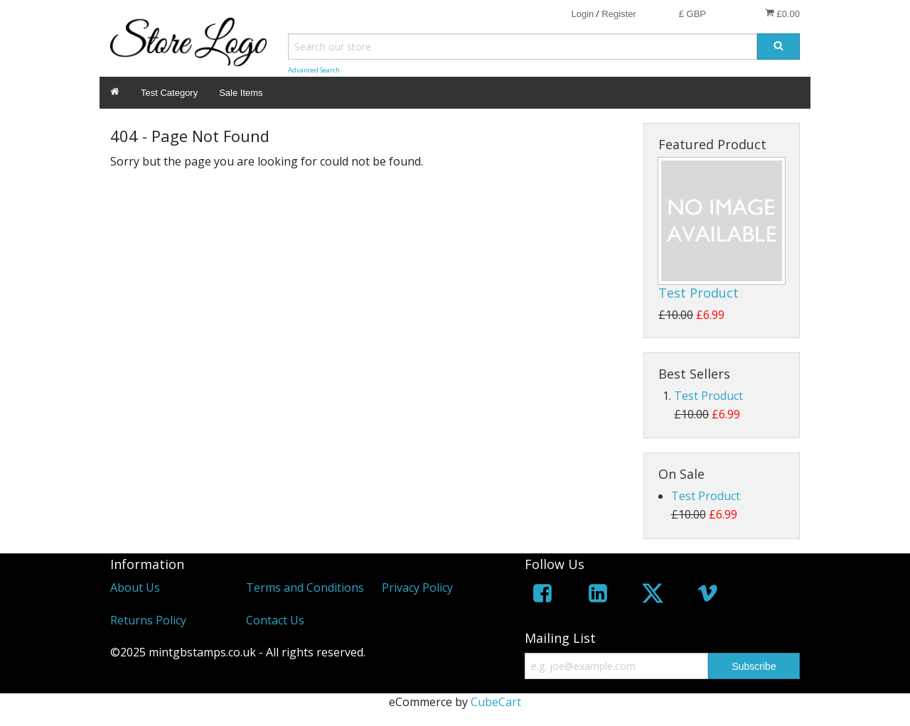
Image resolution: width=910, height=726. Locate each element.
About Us (135, 587)
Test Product (698, 292)
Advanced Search (314, 70)
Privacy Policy (417, 587)
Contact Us (275, 620)
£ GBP (692, 14)
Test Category (169, 92)
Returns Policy (148, 620)
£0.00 (782, 13)
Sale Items (240, 92)
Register (618, 14)
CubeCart (496, 702)
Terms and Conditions (305, 587)
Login (582, 14)
